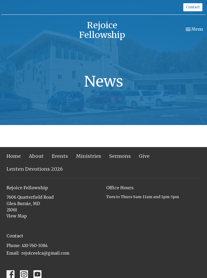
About (36, 156)
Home (13, 156)
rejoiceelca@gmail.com (45, 253)
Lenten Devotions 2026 (34, 169)
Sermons (120, 156)
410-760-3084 (35, 245)
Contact (193, 7)
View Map (16, 216)
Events (60, 156)
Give (144, 156)
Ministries (88, 156)
